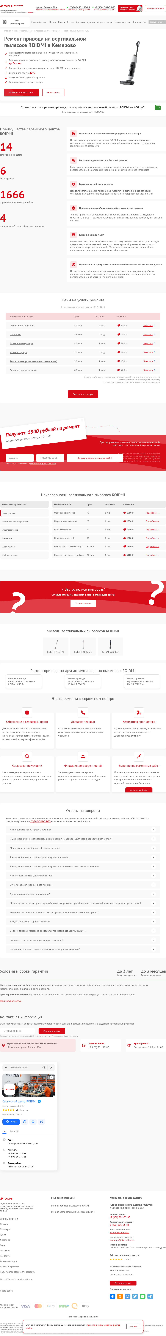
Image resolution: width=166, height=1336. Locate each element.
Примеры (5, 1229)
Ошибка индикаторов (64, 512)
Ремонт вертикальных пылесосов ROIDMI (73, 1211)
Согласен (133, 1326)
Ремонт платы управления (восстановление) (33, 361)
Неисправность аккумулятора (68, 546)
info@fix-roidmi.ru (119, 1232)
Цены (52, 22)
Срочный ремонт (39, 22)
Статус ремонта (157, 22)
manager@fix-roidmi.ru (122, 1239)
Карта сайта (6, 1290)
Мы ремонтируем (14, 22)
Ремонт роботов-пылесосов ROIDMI (70, 1205)
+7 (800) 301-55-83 (79, 7)
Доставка (80, 22)
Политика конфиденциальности (83, 1316)
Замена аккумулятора (21, 343)
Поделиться (112, 1296)
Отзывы (70, 22)
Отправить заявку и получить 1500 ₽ (94, 458)
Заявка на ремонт (123, 22)
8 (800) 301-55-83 (119, 1224)
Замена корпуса (18, 352)
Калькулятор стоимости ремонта (17, 1271)
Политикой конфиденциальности (65, 1036)
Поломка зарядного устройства (69, 555)
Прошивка (15, 334)
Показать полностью (11, 1000)
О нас (61, 22)
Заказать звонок (83, 603)
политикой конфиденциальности (43, 464)
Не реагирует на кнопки (65, 521)
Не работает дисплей (64, 538)
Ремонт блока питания (22, 325)
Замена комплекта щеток (23, 370)
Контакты (137, 22)
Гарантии (91, 22)
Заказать (149, 325)
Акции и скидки (104, 22)
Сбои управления (62, 529)
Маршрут (11, 1122)
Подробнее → (152, 513)
